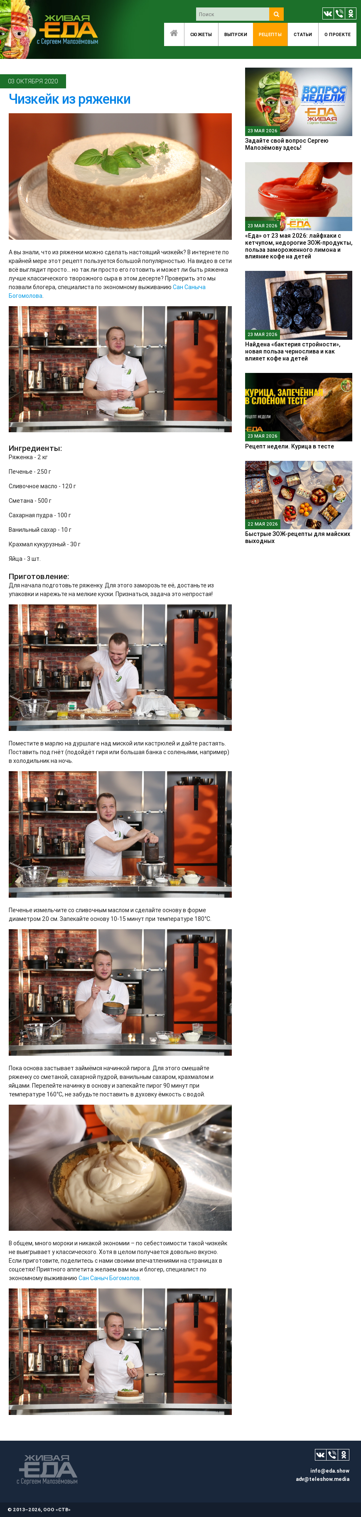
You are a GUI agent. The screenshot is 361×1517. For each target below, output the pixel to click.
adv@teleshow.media (322, 1479)
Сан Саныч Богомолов (109, 1278)
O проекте (337, 34)
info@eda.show (329, 1471)
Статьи (303, 34)
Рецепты (270, 34)
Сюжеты (201, 34)
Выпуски (235, 34)
